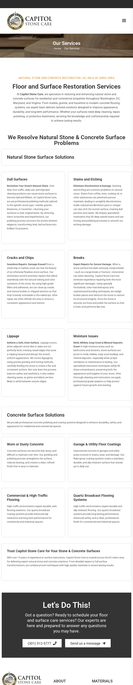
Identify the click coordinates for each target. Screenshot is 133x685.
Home (57, 49)
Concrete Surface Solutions (36, 416)
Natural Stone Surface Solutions (40, 158)
